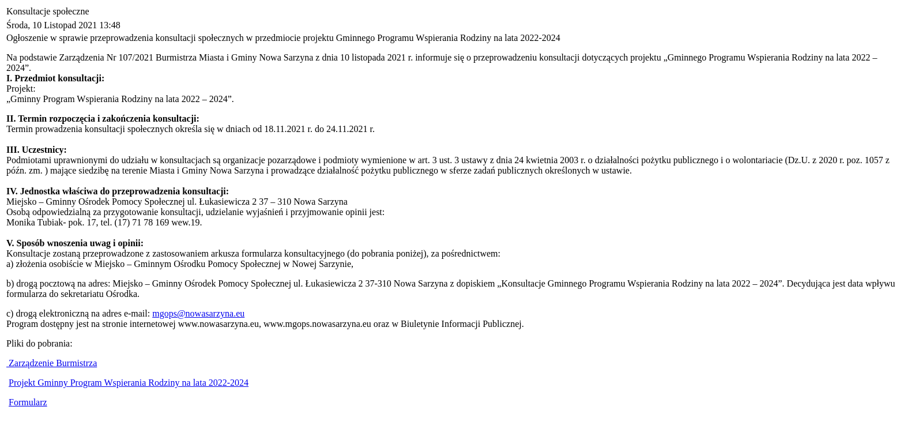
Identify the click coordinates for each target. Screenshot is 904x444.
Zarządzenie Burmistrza (51, 363)
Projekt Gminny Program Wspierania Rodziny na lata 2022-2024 (128, 382)
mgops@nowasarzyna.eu (198, 313)
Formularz (28, 402)
